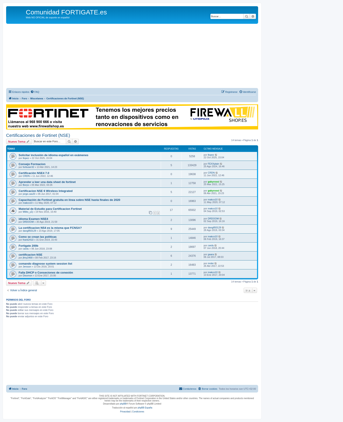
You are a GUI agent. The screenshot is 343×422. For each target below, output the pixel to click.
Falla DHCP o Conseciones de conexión (46, 272)
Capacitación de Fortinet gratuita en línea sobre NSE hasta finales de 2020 (69, 200)
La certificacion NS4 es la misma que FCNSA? (50, 227)
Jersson (27, 266)
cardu (26, 248)
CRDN (26, 176)
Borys (26, 185)
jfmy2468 (28, 257)
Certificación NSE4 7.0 (34, 173)
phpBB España (145, 407)
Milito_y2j (28, 211)
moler (211, 263)
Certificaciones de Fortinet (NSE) (38, 135)
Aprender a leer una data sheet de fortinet (47, 182)
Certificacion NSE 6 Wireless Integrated (46, 191)
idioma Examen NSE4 (33, 218)
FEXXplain (213, 163)
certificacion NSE (30, 254)
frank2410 (28, 239)
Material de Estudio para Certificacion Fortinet (50, 208)
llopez (26, 158)
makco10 (28, 203)
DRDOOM (28, 221)
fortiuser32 (28, 167)
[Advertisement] (132, 56)
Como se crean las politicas (38, 236)
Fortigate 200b (28, 245)
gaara (211, 254)
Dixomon (27, 275)
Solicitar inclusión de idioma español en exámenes (53, 155)
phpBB (123, 404)
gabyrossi (213, 181)
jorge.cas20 (29, 194)
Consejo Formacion (32, 164)
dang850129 (29, 230)
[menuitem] (34, 92)
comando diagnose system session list (45, 263)
